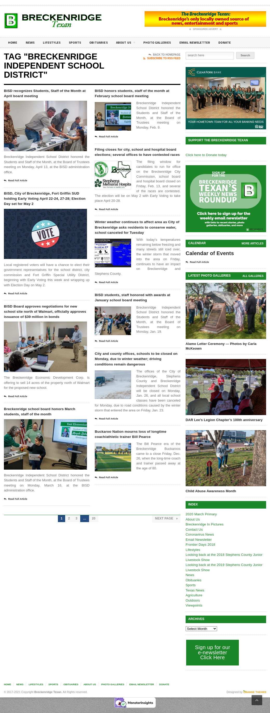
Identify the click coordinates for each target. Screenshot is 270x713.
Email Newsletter (208, 42)
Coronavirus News (199, 534)
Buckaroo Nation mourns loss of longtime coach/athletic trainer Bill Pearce (137, 479)
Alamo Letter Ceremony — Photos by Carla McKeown (220, 346)
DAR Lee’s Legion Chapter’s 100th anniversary (223, 420)
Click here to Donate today (205, 155)
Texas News (195, 590)
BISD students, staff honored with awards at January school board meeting (136, 326)
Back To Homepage (164, 55)
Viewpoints (194, 605)
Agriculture (194, 595)
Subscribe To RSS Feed (161, 58)
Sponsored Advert (205, 29)
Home (13, 42)
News (31, 42)
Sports (79, 42)
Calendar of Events (209, 253)
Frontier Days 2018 (200, 544)
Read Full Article (17, 182)
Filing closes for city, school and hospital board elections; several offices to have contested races (135, 164)
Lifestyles (54, 42)
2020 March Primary (201, 514)
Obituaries (105, 42)
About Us (133, 43)
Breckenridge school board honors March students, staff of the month (43, 441)
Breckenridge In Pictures (204, 524)
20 (94, 552)
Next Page (167, 552)
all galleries (253, 275)
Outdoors (192, 600)
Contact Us (194, 529)
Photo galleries (167, 42)
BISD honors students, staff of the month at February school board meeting (137, 97)
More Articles (253, 243)
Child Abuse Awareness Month (210, 491)
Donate (240, 42)
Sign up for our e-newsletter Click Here (212, 652)
